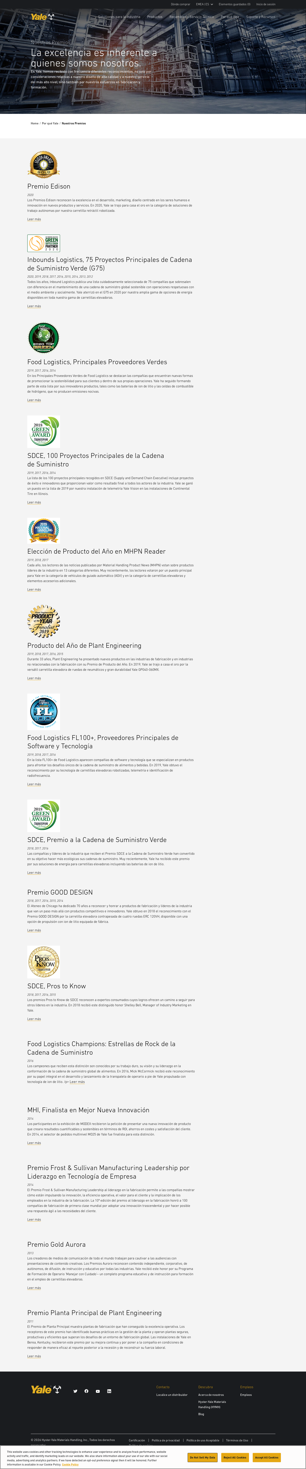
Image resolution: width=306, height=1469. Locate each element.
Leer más (34, 219)
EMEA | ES (204, 4)
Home (34, 123)
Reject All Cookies (235, 1458)
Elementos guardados (235, 4)
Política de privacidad (166, 1440)
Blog (201, 1414)
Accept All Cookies (266, 1458)
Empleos (246, 1395)
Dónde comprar (180, 4)
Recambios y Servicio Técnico (191, 17)
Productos (155, 17)
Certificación (137, 1440)
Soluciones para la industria (119, 17)
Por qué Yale (230, 17)
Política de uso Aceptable (203, 1440)
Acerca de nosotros (211, 1395)
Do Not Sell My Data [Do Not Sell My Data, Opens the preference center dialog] (202, 1458)
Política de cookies (141, 1445)
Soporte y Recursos (260, 17)
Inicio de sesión (265, 4)
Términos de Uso (237, 1440)
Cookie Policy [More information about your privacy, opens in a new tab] (70, 1466)
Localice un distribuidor (172, 1395)
